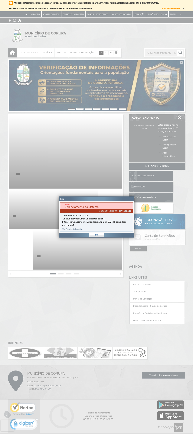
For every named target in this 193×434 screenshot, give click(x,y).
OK (96, 234)
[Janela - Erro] (96, 217)
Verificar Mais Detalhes (72, 229)
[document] (96, 217)
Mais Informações (171, 8)
